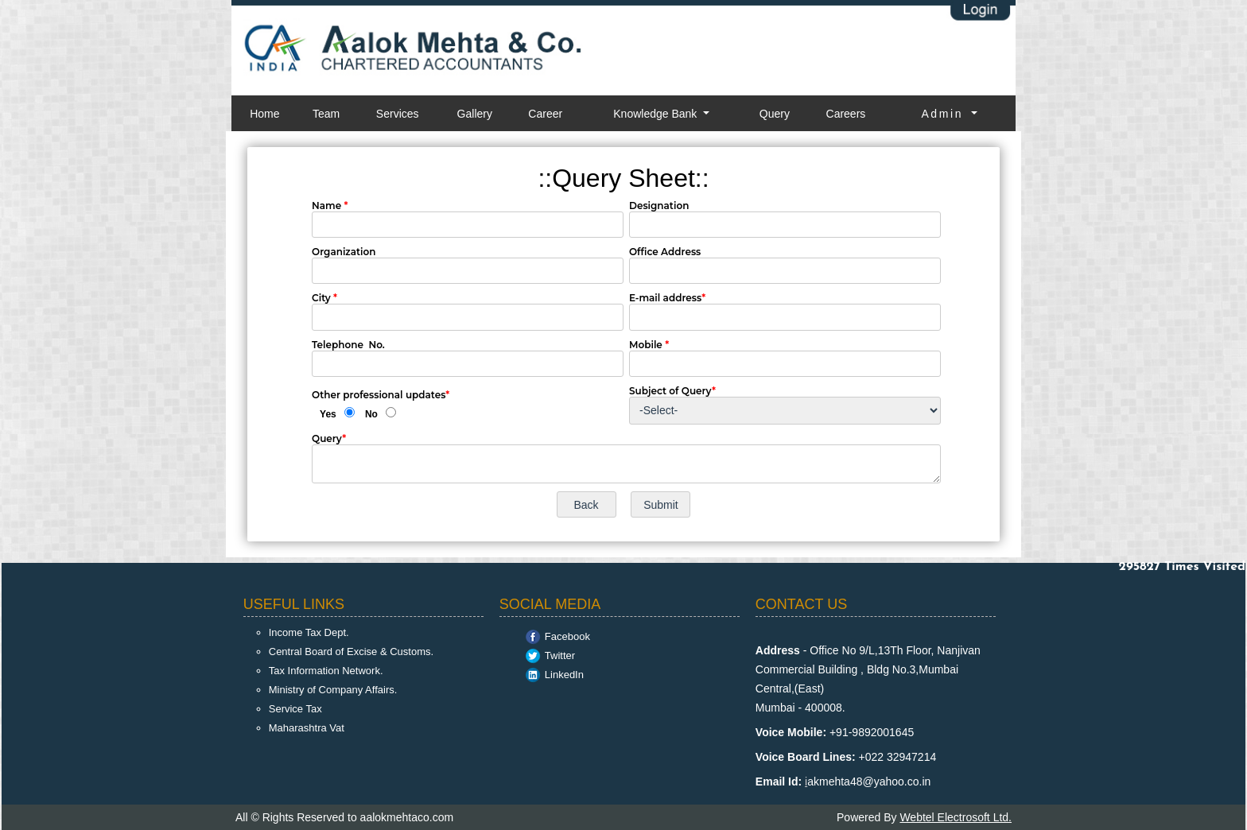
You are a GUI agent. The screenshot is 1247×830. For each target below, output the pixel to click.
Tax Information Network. (326, 671)
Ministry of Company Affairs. (333, 690)
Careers (846, 113)
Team (326, 113)
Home (264, 113)
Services (397, 113)
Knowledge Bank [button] (656, 113)
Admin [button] (944, 113)
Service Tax (295, 709)
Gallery (474, 113)
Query (774, 113)
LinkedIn (564, 675)
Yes (328, 414)
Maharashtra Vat (306, 728)
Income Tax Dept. (309, 632)
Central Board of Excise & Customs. (351, 651)
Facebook (567, 636)
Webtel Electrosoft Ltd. (955, 817)
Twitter (560, 655)
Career (545, 113)
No (371, 414)
